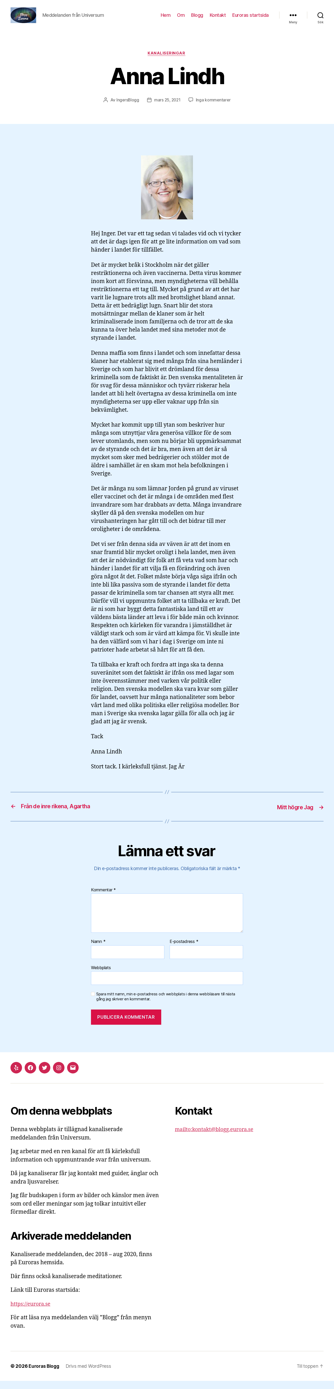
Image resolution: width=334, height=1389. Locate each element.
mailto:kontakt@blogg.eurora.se (216, 1137)
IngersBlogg (126, 108)
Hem (166, 19)
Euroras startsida (250, 19)
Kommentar (103, 898)
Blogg (197, 19)
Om (181, 19)
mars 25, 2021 (167, 108)
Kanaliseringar (167, 61)
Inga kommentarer (214, 108)
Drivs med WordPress (90, 1374)
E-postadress (184, 949)
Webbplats (101, 975)
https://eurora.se (31, 1312)
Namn (98, 949)
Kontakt (218, 19)
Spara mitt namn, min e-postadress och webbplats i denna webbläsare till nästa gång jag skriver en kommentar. (165, 1005)
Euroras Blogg (45, 1374)
